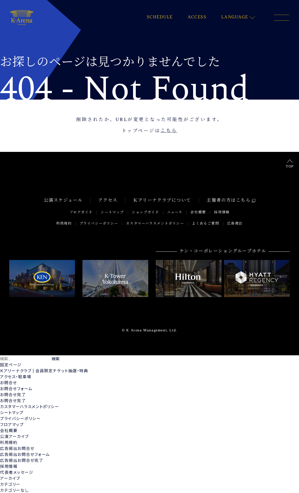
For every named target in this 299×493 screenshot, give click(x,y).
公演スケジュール (63, 201)
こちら (168, 131)
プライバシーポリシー (99, 223)
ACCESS (197, 17)
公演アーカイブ (14, 436)
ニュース (174, 212)
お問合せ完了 (13, 394)
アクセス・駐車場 (15, 376)
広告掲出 (234, 223)
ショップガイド (145, 212)
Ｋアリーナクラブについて (162, 201)
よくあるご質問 (205, 223)
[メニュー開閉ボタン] (281, 18)
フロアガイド (82, 212)
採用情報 (221, 212)
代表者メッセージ (16, 472)
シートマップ (112, 212)
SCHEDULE (160, 17)
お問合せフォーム (16, 388)
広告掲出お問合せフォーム (25, 454)
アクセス (108, 201)
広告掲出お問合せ (17, 448)
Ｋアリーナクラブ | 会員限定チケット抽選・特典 (44, 370)
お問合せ (8, 382)
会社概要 (198, 212)
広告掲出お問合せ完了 (21, 460)
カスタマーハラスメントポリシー (155, 223)
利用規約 (64, 223)
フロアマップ (12, 424)
